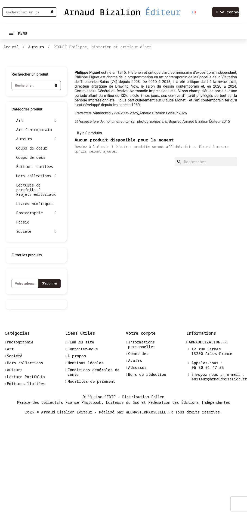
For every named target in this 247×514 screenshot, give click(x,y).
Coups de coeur (31, 148)
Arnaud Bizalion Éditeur (66, 412)
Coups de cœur (31, 157)
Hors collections (36, 176)
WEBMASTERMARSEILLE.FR (149, 412)
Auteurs (36, 139)
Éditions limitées (34, 166)
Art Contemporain (34, 129)
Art (36, 120)
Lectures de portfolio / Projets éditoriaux (36, 190)
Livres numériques (35, 203)
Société (36, 231)
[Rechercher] (206, 161)
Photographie (36, 213)
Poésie (22, 222)
